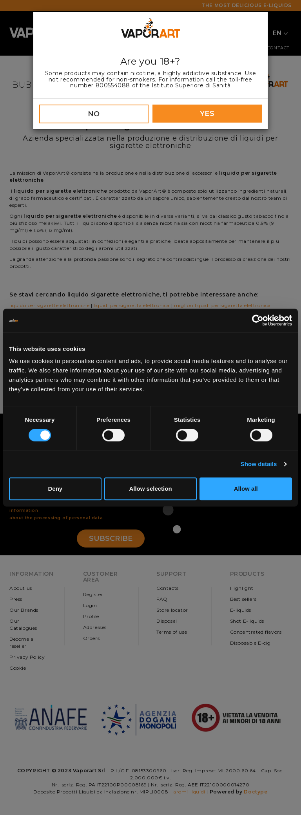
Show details (259, 464)
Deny (55, 488)
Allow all (246, 488)
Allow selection (150, 488)
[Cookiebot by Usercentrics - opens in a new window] (257, 320)
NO (94, 114)
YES (207, 113)
